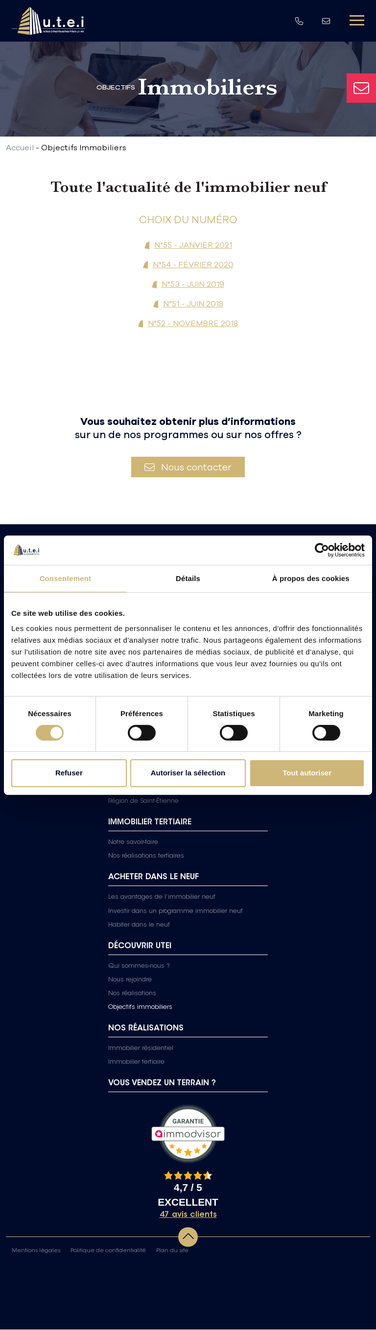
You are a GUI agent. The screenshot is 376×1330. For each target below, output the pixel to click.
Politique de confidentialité (108, 1251)
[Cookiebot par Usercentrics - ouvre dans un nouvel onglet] (322, 549)
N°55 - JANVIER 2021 (193, 245)
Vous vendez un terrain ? (162, 1084)
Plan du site (172, 1251)
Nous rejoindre (130, 980)
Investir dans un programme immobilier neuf (175, 911)
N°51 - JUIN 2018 (193, 303)
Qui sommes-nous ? (139, 966)
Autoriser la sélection (188, 773)
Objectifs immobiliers (140, 1008)
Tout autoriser (306, 773)
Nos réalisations (132, 994)
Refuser (69, 773)
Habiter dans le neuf (139, 925)
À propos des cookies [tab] (311, 578)
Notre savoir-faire (133, 843)
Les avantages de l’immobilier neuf (161, 898)
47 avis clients (188, 1215)
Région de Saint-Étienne (143, 802)
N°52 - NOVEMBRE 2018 (193, 323)
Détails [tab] (188, 578)
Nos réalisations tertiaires (146, 857)
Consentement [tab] (65, 578)
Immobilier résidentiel (140, 1049)
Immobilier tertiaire (136, 1063)
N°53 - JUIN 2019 (193, 284)
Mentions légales (36, 1251)
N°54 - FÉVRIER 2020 (193, 264)
